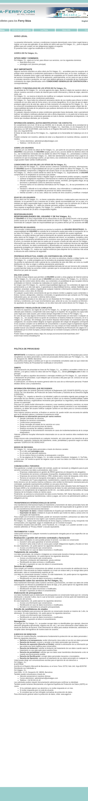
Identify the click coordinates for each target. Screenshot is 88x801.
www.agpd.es (66, 694)
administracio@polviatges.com (46, 141)
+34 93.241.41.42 (34, 143)
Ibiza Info (66, 30)
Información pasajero (21, 30)
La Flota (44, 30)
